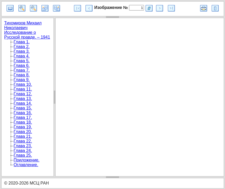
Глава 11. (23, 89)
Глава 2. (22, 46)
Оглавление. (26, 164)
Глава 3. (22, 51)
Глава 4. (22, 56)
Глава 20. (23, 131)
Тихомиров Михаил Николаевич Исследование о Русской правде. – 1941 (27, 30)
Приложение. (26, 160)
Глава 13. (23, 98)
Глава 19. (23, 127)
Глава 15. (23, 108)
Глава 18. (23, 122)
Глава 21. (23, 136)
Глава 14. (23, 103)
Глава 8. (22, 75)
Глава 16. (23, 113)
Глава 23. (23, 146)
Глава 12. (23, 94)
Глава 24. (23, 150)
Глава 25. (23, 155)
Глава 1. (22, 42)
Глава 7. (22, 70)
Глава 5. (22, 61)
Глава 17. (23, 117)
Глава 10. (23, 84)
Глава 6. (22, 65)
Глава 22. (23, 141)
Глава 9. (22, 79)
